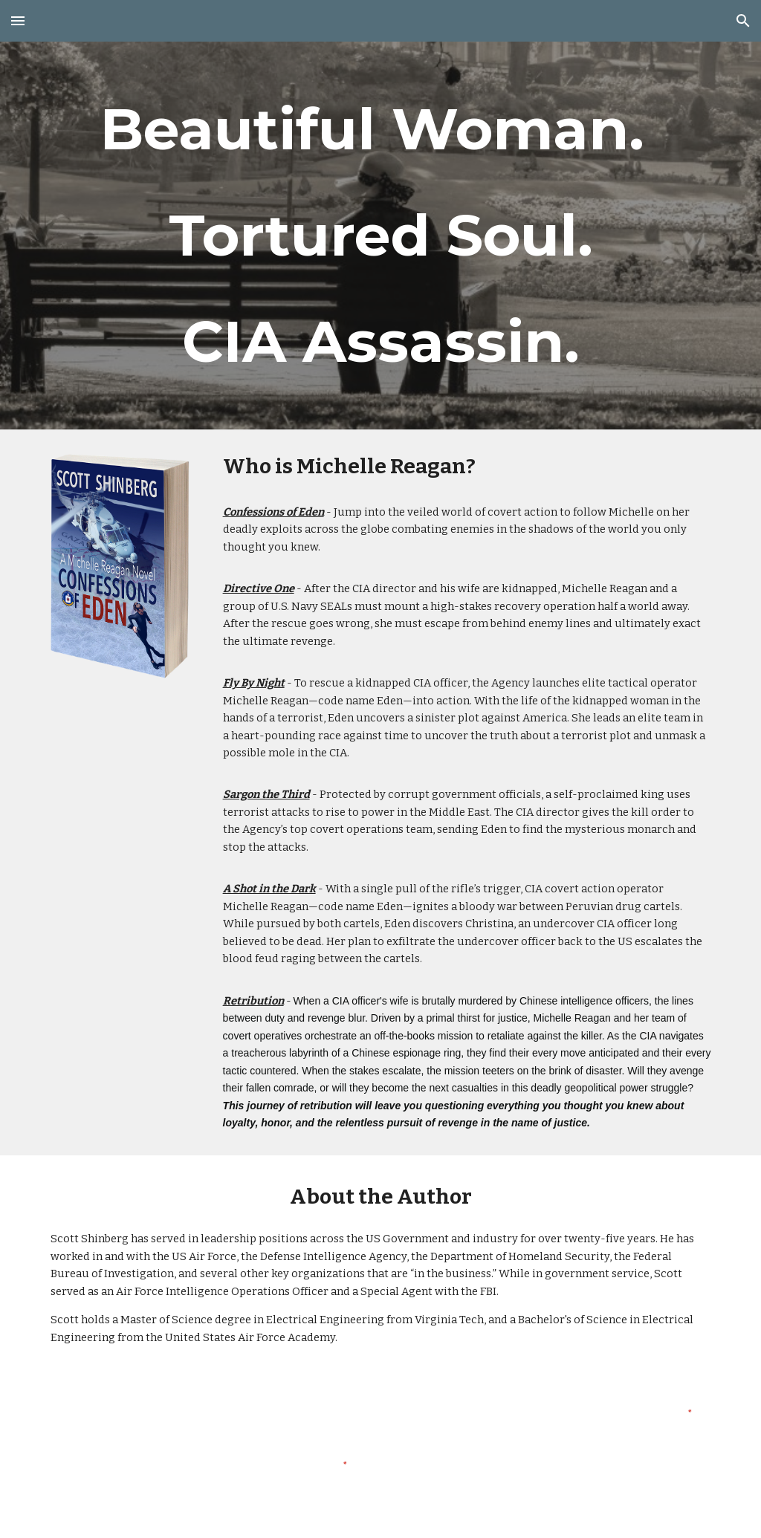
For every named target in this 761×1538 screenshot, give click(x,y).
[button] (18, 20)
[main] (381, 235)
